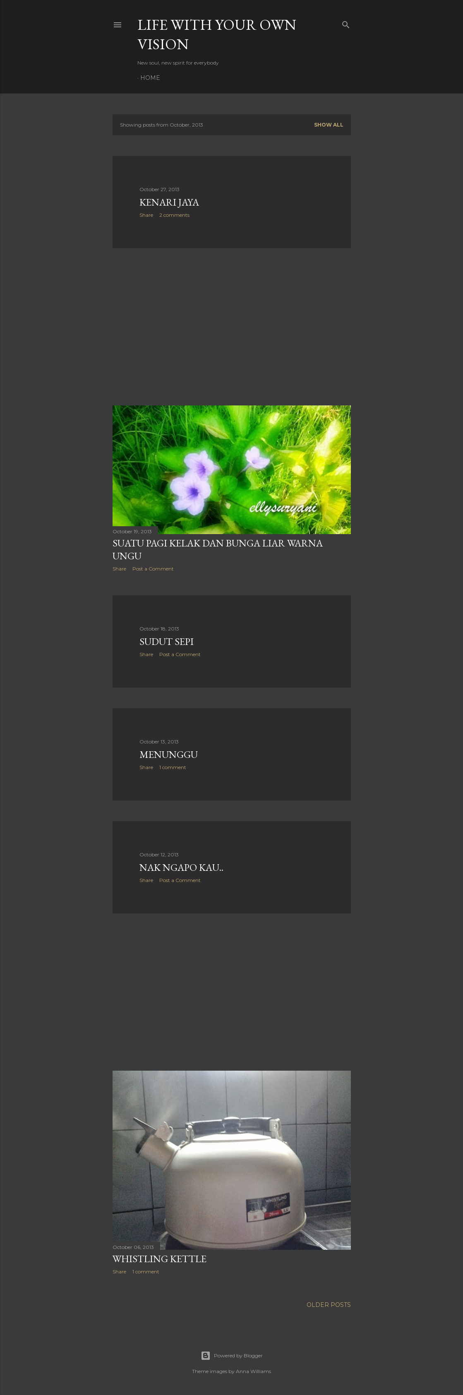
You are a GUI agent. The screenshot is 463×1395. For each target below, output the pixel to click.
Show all (328, 125)
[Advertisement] (232, 327)
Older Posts (329, 1305)
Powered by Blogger (232, 1356)
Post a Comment (153, 569)
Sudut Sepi (166, 641)
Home (150, 77)
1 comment (172, 767)
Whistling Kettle (159, 1258)
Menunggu (168, 754)
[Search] (346, 23)
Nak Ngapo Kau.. (181, 867)
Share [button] (146, 215)
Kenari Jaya (169, 202)
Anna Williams (253, 1371)
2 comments (174, 215)
